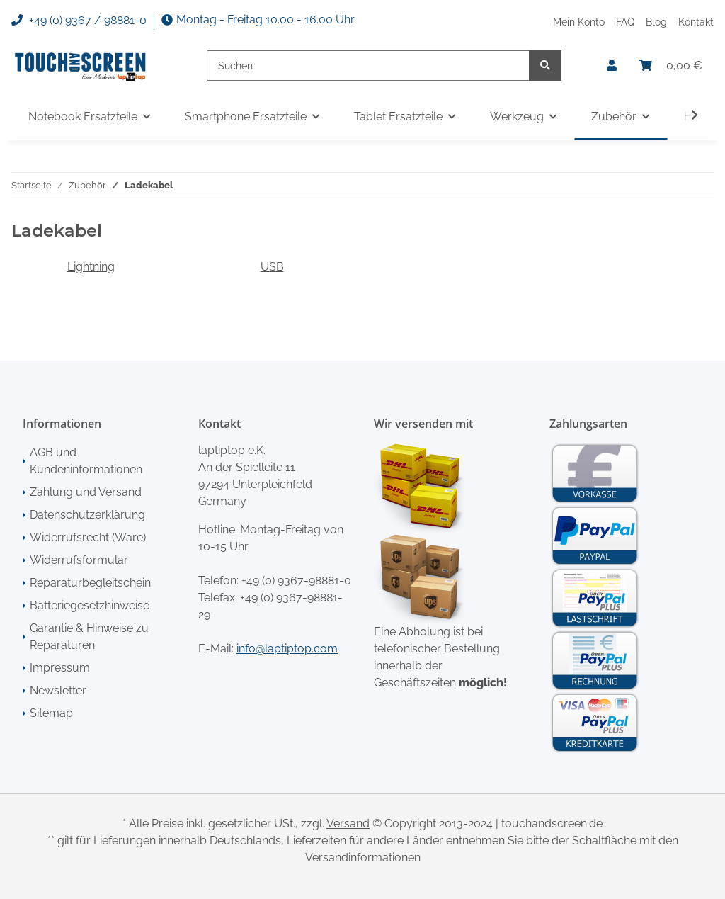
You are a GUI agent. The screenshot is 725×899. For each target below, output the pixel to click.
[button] (611, 65)
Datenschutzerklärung (87, 514)
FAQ (625, 22)
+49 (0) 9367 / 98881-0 (79, 20)
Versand (348, 823)
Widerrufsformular (79, 560)
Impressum (60, 667)
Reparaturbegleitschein (90, 582)
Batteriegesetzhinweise (89, 605)
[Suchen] (368, 65)
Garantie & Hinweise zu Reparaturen (89, 636)
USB (272, 266)
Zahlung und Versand (86, 492)
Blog (656, 22)
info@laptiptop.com (287, 648)
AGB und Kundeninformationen (86, 461)
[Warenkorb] (671, 65)
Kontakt (696, 22)
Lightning (91, 266)
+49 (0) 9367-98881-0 (296, 580)
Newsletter (58, 690)
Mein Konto (579, 22)
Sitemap (51, 713)
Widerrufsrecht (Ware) (88, 537)
